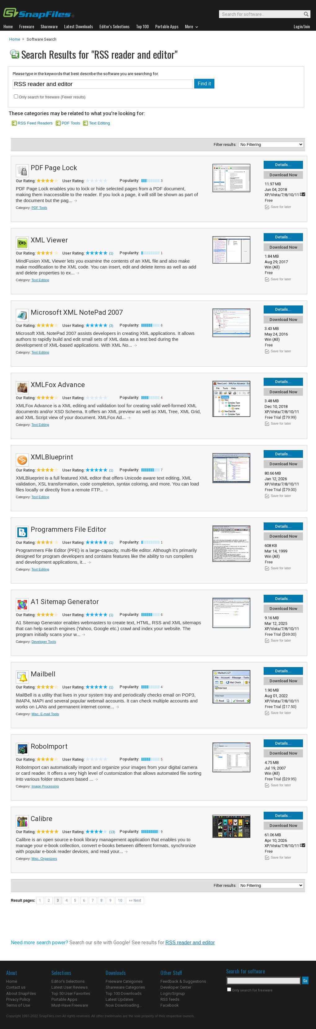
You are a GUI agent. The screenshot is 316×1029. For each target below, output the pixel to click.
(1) (111, 253)
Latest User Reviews (69, 987)
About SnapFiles (21, 993)
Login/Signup (172, 993)
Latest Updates (119, 999)
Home (14, 39)
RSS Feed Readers (35, 123)
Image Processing (45, 786)
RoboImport (49, 746)
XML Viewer (49, 240)
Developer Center (175, 987)
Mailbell (43, 674)
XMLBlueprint (52, 457)
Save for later (281, 207)
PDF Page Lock (54, 168)
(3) (111, 325)
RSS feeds (169, 999)
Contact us (15, 987)
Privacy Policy (18, 999)
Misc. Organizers (44, 858)
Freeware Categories (124, 981)
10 (120, 900)
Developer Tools (44, 641)
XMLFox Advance (58, 385)
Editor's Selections (68, 981)
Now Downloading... (124, 1005)
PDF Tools (71, 123)
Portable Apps (64, 999)
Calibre (41, 819)
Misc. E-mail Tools (45, 714)
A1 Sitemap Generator (65, 602)
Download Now (283, 175)
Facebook (169, 1005)
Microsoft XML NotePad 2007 (77, 312)
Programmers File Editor (68, 529)
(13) (112, 832)
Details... (283, 164)
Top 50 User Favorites (70, 993)
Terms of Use (18, 1005)
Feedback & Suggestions (183, 981)
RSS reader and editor (190, 942)
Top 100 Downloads (124, 993)
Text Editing (99, 123)
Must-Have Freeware (69, 1005)
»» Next (135, 900)
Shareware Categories (125, 987)
